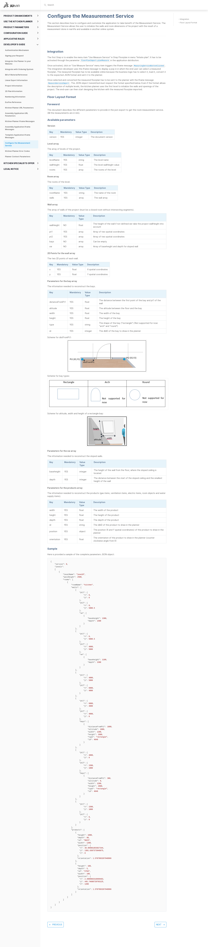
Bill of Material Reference (16, 75)
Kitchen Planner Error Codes (17, 151)
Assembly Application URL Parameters (16, 114)
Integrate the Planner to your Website (18, 62)
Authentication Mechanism (17, 50)
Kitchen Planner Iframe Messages (20, 121)
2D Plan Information (13, 91)
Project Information (13, 86)
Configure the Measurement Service (17, 144)
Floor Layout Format (188, 23)
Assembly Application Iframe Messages (17, 128)
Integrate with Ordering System (19, 69)
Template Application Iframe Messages (17, 136)
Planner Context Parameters (17, 156)
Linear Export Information (16, 80)
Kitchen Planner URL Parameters (19, 108)
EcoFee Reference (13, 102)
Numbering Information (15, 97)
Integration (184, 19)
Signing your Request (14, 56)
